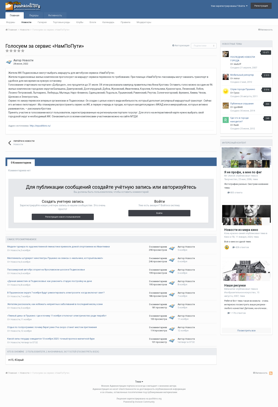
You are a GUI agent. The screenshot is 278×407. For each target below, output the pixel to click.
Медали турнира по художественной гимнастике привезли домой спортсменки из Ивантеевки (58, 246)
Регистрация (261, 5)
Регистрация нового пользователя (62, 217)
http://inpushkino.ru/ (40, 125)
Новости (26, 22)
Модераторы (144, 22)
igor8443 (238, 107)
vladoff (237, 64)
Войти (159, 213)
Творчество (230, 179)
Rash (236, 125)
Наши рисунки (235, 285)
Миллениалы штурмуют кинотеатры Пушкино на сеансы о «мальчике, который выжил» (55, 258)
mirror (237, 78)
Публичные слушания (242, 103)
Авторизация (182, 45)
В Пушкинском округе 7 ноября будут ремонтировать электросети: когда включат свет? (56, 292)
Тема (139, 381)
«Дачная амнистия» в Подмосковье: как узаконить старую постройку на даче (49, 281)
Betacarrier (229, 289)
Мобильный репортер (242, 75)
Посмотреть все (246, 330)
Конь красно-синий (234, 233)
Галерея (42, 22)
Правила (125, 22)
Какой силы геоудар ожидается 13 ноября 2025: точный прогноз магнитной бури (50, 338)
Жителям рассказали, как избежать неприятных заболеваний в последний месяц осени (55, 304)
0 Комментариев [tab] (21, 162)
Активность (55, 15)
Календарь (108, 22)
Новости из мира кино (241, 230)
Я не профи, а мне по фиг (243, 172)
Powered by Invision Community (139, 402)
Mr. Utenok (229, 175)
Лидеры (33, 15)
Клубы (79, 22)
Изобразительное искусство (240, 292)
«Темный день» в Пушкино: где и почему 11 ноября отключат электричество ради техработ (57, 315)
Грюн (236, 92)
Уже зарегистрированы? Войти (229, 6)
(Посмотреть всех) (88, 351)
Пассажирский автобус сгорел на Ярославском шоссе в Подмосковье (46, 269)
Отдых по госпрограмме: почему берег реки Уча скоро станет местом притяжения (52, 327)
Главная (14, 15)
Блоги (93, 22)
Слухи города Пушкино (242, 89)
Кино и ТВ (229, 236)
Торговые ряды (61, 22)
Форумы (10, 22)
